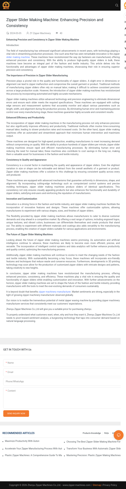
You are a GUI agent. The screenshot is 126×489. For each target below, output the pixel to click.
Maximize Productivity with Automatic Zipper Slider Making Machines (22, 441)
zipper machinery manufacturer (55, 291)
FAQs (106, 433)
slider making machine (18, 57)
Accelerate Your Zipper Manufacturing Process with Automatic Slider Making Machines (33, 448)
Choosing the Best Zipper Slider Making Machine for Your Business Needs (95, 441)
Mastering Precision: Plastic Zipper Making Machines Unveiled (95, 455)
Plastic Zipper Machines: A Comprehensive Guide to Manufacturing (33, 455)
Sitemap (96, 485)
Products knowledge (92, 433)
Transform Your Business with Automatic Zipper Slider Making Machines (95, 448)
